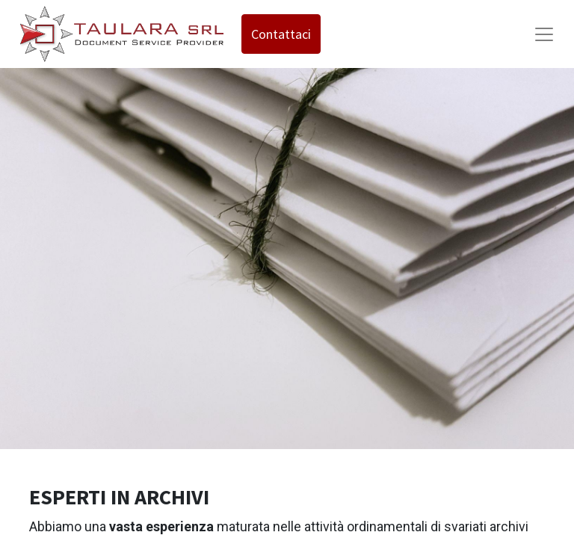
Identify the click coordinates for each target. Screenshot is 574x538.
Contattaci (281, 34)
